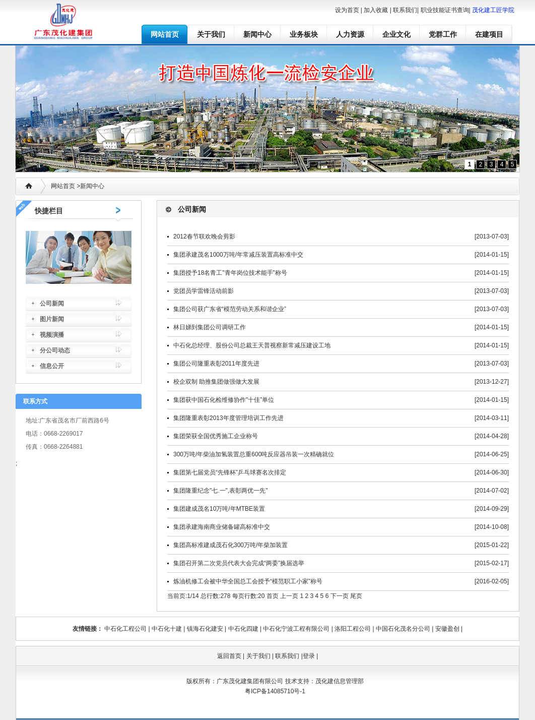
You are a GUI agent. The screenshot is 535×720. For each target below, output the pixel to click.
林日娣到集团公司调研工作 (209, 327)
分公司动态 (55, 350)
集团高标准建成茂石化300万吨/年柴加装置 (230, 545)
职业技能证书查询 (445, 10)
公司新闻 (52, 303)
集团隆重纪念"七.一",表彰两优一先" (220, 490)
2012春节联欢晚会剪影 (204, 236)
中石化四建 (243, 628)
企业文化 (396, 34)
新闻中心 (257, 34)
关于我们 (211, 34)
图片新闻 (52, 319)
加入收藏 (376, 10)
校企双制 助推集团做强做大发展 (216, 381)
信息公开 (52, 366)
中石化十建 (167, 628)
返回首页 (229, 655)
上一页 (289, 595)
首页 (272, 595)
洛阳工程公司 (353, 628)
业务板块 (304, 34)
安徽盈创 (447, 628)
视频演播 (52, 334)
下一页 (339, 595)
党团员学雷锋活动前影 (203, 290)
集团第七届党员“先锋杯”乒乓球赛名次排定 (229, 472)
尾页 (356, 595)
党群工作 (443, 34)
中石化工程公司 (125, 628)
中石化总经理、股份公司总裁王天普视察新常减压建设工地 (251, 345)
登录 (309, 655)
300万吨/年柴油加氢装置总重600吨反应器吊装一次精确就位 (253, 454)
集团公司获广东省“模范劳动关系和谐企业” (229, 309)
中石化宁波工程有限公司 (296, 628)
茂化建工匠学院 (493, 10)
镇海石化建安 (205, 628)
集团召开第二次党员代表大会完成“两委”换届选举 (238, 563)
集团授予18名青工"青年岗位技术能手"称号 (230, 272)
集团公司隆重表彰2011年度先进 (216, 363)
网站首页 (165, 34)
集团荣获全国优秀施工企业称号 (215, 436)
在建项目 (489, 34)
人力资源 (350, 34)
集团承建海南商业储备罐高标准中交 (221, 526)
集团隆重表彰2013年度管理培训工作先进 (228, 418)
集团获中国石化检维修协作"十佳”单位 (223, 399)
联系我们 (405, 10)
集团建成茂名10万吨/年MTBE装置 (219, 508)
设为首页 (347, 10)
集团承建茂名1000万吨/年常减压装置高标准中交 (238, 254)
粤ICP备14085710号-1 (275, 691)
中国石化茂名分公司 (403, 628)
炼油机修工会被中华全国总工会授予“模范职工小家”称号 (247, 581)
